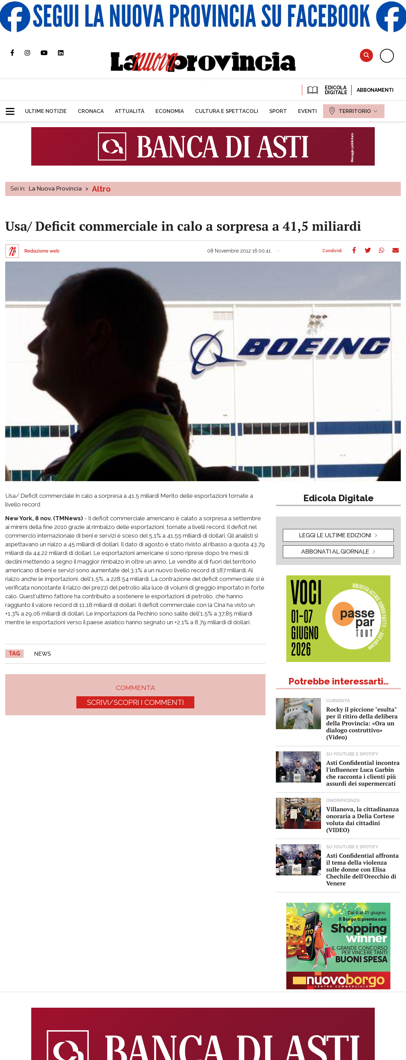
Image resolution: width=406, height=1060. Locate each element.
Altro (101, 188)
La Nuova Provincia (55, 188)
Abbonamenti (375, 90)
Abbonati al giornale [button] (335, 551)
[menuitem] (45, 111)
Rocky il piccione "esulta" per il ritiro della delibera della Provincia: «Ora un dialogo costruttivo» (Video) (362, 723)
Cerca (366, 55)
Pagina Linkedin (66, 53)
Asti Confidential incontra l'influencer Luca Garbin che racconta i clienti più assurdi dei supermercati (363, 773)
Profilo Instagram (33, 53)
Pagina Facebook (17, 53)
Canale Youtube (49, 53)
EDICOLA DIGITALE (326, 90)
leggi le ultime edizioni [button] (335, 535)
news (42, 654)
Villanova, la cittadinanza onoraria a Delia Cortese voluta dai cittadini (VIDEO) (362, 819)
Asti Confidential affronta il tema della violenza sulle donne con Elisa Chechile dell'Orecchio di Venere (362, 869)
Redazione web (41, 251)
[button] (12, 108)
